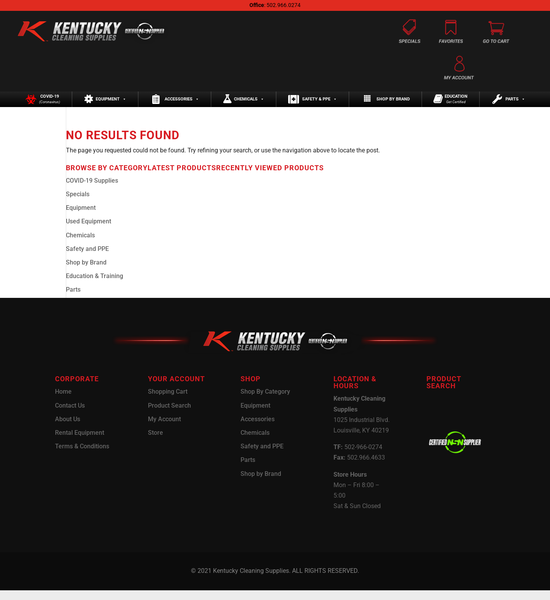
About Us (67, 428)
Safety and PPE (87, 258)
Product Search (169, 415)
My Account (164, 428)
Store (155, 442)
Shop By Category (265, 401)
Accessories (182, 104)
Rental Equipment (79, 442)
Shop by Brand (393, 104)
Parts (515, 104)
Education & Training (94, 285)
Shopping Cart (167, 401)
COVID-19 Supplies (92, 190)
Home (63, 401)
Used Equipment (88, 231)
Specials (77, 203)
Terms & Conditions (82, 456)
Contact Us (70, 415)
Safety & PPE (319, 104)
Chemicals (249, 104)
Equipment (111, 104)
